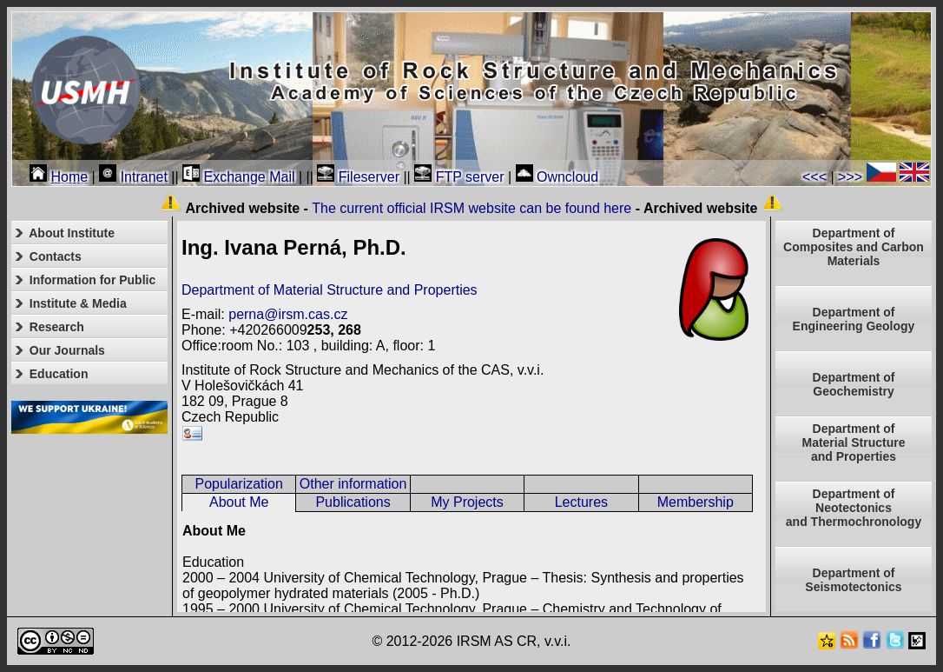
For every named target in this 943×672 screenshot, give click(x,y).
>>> (850, 177)
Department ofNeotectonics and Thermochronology (853, 508)
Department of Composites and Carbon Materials (853, 247)
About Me (238, 502)
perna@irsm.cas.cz (287, 314)
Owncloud (557, 177)
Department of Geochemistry (854, 384)
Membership (695, 502)
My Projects (467, 502)
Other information (353, 483)
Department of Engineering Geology (854, 319)
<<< (814, 177)
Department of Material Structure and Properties (329, 290)
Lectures (581, 502)
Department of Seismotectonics (853, 580)
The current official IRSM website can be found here (471, 208)
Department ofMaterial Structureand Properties (853, 442)
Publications (352, 502)
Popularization (238, 483)
